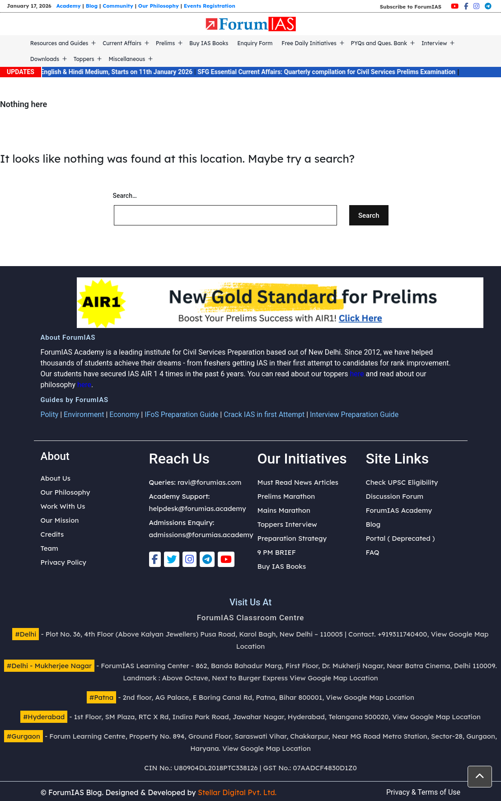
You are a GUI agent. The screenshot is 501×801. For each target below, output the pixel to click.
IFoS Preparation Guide (181, 414)
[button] (480, 776)
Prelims (165, 43)
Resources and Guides (59, 43)
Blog (92, 5)
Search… (125, 195)
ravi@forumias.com (209, 482)
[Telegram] (488, 6)
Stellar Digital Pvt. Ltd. (237, 792)
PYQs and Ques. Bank (379, 43)
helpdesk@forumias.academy (197, 508)
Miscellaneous (126, 59)
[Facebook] (466, 6)
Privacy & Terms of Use (423, 792)
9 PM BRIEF (277, 552)
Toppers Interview (287, 524)
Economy (124, 414)
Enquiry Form (254, 43)
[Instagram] (476, 6)
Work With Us (63, 506)
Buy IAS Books (208, 43)
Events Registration (209, 5)
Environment (84, 414)
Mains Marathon (284, 510)
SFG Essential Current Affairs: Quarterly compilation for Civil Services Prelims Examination (333, 71)
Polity (50, 414)
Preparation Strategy (292, 538)
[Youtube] (454, 6)
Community (118, 5)
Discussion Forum (395, 496)
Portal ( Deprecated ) (400, 538)
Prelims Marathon (286, 496)
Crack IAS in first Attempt (264, 414)
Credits (52, 534)
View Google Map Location (334, 678)
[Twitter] (171, 559)
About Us (56, 478)
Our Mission (60, 520)
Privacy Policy (63, 562)
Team (49, 548)
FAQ (372, 552)
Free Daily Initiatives (308, 43)
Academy (68, 5)
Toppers (84, 59)
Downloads (44, 59)
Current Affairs (122, 43)
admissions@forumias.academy (201, 534)
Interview (434, 43)
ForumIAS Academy (399, 510)
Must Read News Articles (298, 482)
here (357, 374)
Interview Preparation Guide (354, 414)
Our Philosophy (158, 5)
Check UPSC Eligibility (402, 482)
